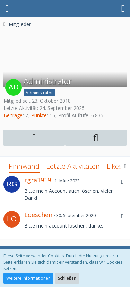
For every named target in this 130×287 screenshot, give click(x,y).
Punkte (39, 115)
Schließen (67, 278)
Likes (114, 166)
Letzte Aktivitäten (73, 166)
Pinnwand (24, 166)
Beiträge (13, 115)
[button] (6, 8)
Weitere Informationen (28, 278)
